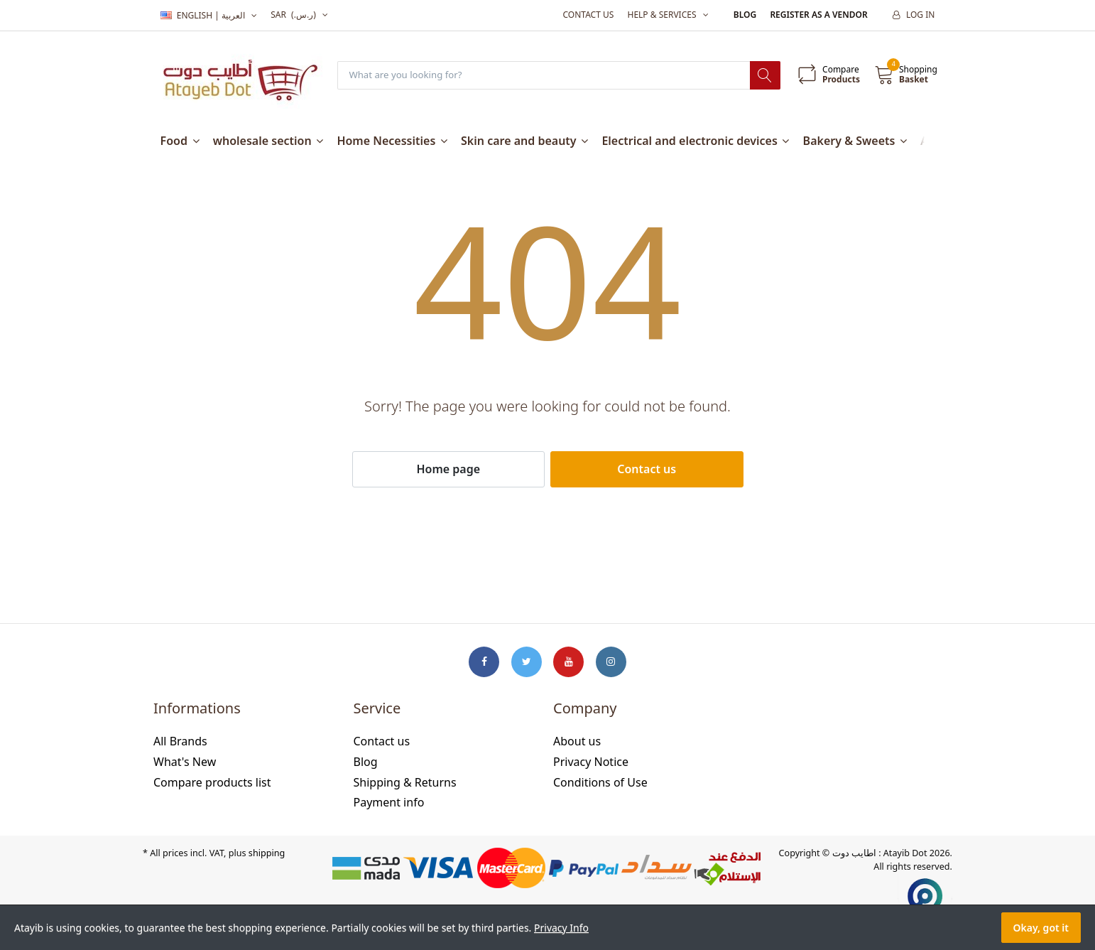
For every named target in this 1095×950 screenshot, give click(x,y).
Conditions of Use (600, 782)
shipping (267, 854)
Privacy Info (561, 927)
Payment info (389, 803)
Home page (448, 469)
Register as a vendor (818, 15)
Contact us (588, 15)
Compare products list (212, 782)
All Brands (180, 742)
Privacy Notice (590, 762)
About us (577, 742)
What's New (184, 762)
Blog (745, 15)
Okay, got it (1041, 927)
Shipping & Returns (405, 782)
